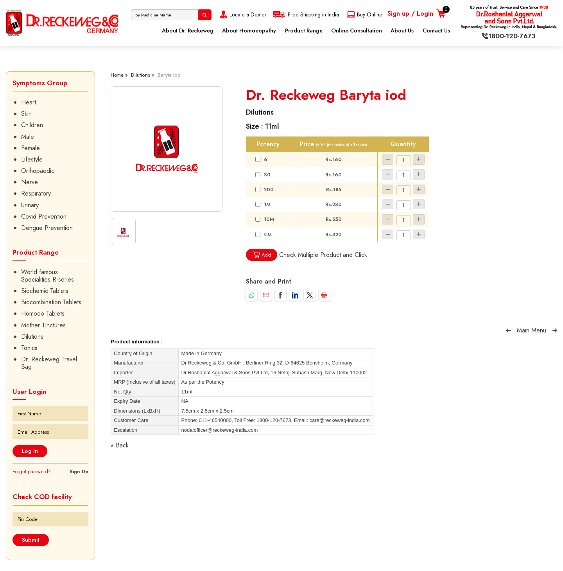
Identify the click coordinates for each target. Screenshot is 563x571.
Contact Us (436, 30)
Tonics (29, 348)
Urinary (30, 205)
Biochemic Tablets (44, 290)
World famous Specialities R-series (47, 275)
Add (261, 255)
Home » (119, 75)
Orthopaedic (37, 170)
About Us (402, 30)
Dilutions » (142, 75)
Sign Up (79, 471)
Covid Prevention (43, 216)
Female (30, 148)
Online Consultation (356, 30)
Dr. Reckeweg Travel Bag (49, 363)
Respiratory (36, 193)
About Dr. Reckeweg (187, 30)
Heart (28, 102)
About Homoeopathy (249, 30)
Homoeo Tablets (43, 313)
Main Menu (531, 330)
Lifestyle (32, 159)
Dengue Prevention (47, 228)
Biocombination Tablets (51, 302)
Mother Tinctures (43, 325)
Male (27, 136)
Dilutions (32, 336)
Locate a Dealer (242, 14)
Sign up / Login (410, 13)
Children (32, 125)
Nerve (29, 182)
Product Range (304, 30)
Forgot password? (32, 471)
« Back (120, 445)
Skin (26, 113)
